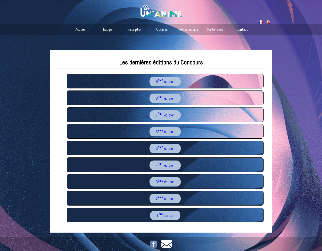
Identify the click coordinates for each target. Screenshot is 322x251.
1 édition (165, 215)
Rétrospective (188, 29)
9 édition (165, 81)
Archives (162, 29)
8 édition (165, 98)
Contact (242, 29)
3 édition (165, 182)
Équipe (107, 29)
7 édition (165, 115)
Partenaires (215, 29)
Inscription (134, 29)
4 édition (165, 165)
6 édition (165, 131)
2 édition (165, 198)
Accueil (80, 29)
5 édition (165, 148)
